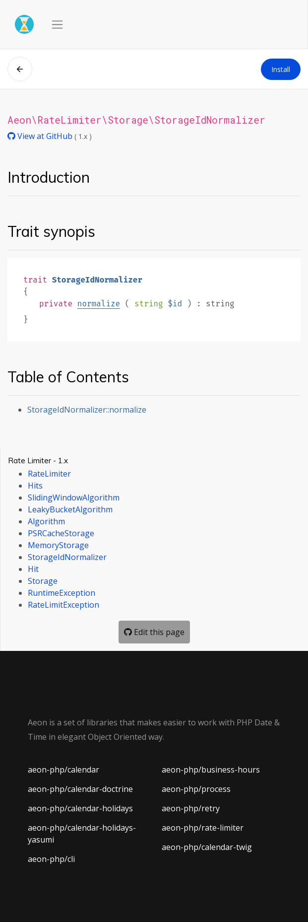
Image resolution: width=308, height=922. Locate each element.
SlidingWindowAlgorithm (74, 497)
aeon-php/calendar (63, 769)
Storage (43, 580)
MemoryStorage (58, 545)
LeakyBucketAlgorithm (70, 509)
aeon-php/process (196, 788)
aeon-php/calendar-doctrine (80, 788)
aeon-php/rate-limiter (203, 827)
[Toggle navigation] (57, 24)
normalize (98, 303)
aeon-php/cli (51, 858)
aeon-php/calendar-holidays (80, 808)
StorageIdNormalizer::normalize (86, 409)
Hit (33, 569)
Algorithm (46, 521)
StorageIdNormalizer (67, 557)
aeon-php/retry (191, 808)
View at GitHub (40, 136)
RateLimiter (49, 473)
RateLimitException (63, 604)
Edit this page (154, 632)
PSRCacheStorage (61, 533)
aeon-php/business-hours (211, 769)
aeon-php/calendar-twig (207, 847)
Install (280, 69)
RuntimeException (61, 592)
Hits (35, 485)
